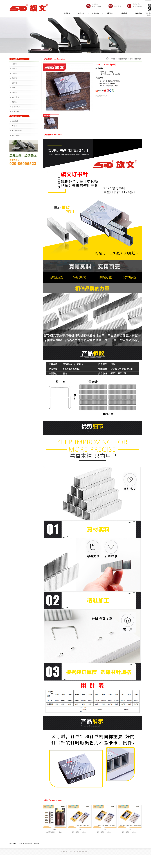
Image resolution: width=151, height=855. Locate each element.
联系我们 (138, 13)
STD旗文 (15, 121)
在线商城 (117, 6)
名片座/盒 (15, 97)
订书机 (14, 64)
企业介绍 (81, 13)
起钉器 (14, 83)
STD (20, 843)
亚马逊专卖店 (27, 843)
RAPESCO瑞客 (17, 131)
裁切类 (14, 92)
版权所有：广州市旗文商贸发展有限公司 (75, 851)
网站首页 (67, 13)
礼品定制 (15, 111)
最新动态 (109, 13)
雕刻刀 (14, 102)
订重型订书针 (122, 59)
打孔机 (14, 69)
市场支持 (124, 13)
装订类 (14, 78)
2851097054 (137, 6)
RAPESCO (37, 843)
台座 (13, 88)
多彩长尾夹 (16, 107)
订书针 (14, 73)
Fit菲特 (14, 126)
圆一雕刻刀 (16, 135)
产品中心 (95, 13)
